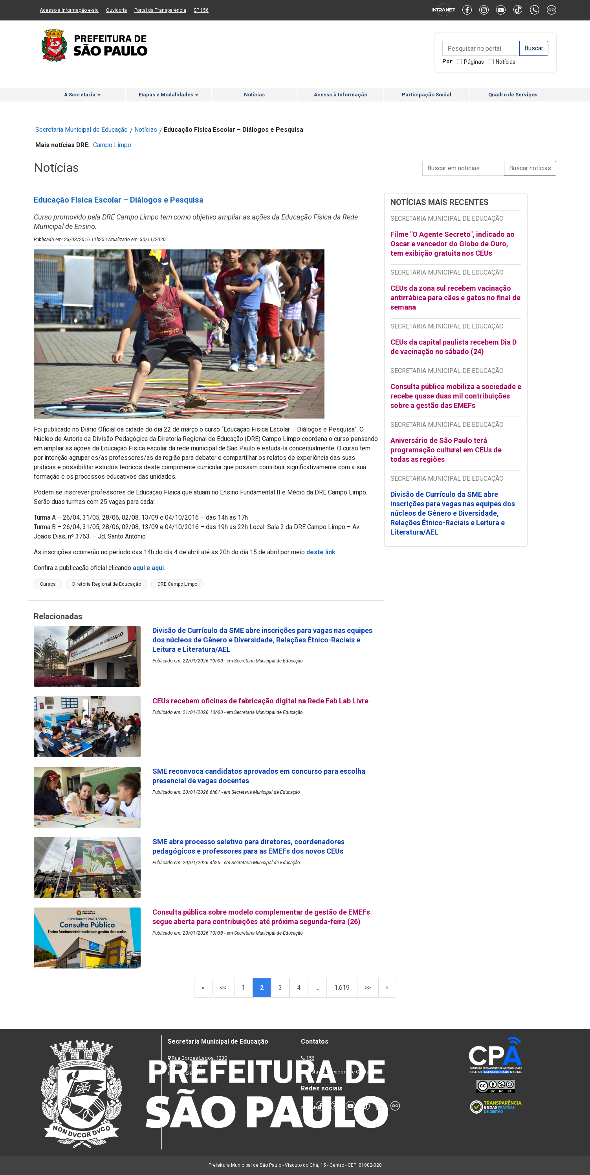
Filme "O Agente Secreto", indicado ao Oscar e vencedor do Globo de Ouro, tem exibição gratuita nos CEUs (452, 243)
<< (223, 987)
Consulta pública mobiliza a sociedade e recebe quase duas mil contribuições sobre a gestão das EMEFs (455, 395)
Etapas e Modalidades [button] (168, 95)
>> (368, 987)
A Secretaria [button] (82, 95)
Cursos (48, 584)
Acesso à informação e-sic (69, 10)
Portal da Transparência (160, 10)
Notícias (505, 61)
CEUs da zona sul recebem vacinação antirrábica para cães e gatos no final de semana (455, 297)
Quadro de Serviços (512, 95)
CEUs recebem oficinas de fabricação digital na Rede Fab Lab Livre (260, 701)
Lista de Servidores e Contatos (342, 1072)
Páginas (474, 61)
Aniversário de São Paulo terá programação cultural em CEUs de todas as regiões (446, 449)
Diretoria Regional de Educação (106, 584)
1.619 (342, 987)
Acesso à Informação (340, 95)
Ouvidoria (116, 10)
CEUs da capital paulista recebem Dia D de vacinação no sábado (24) (453, 347)
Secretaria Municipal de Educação (81, 129)
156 (310, 1058)
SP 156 (201, 10)
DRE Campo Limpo (177, 584)
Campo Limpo (112, 145)
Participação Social (426, 95)
